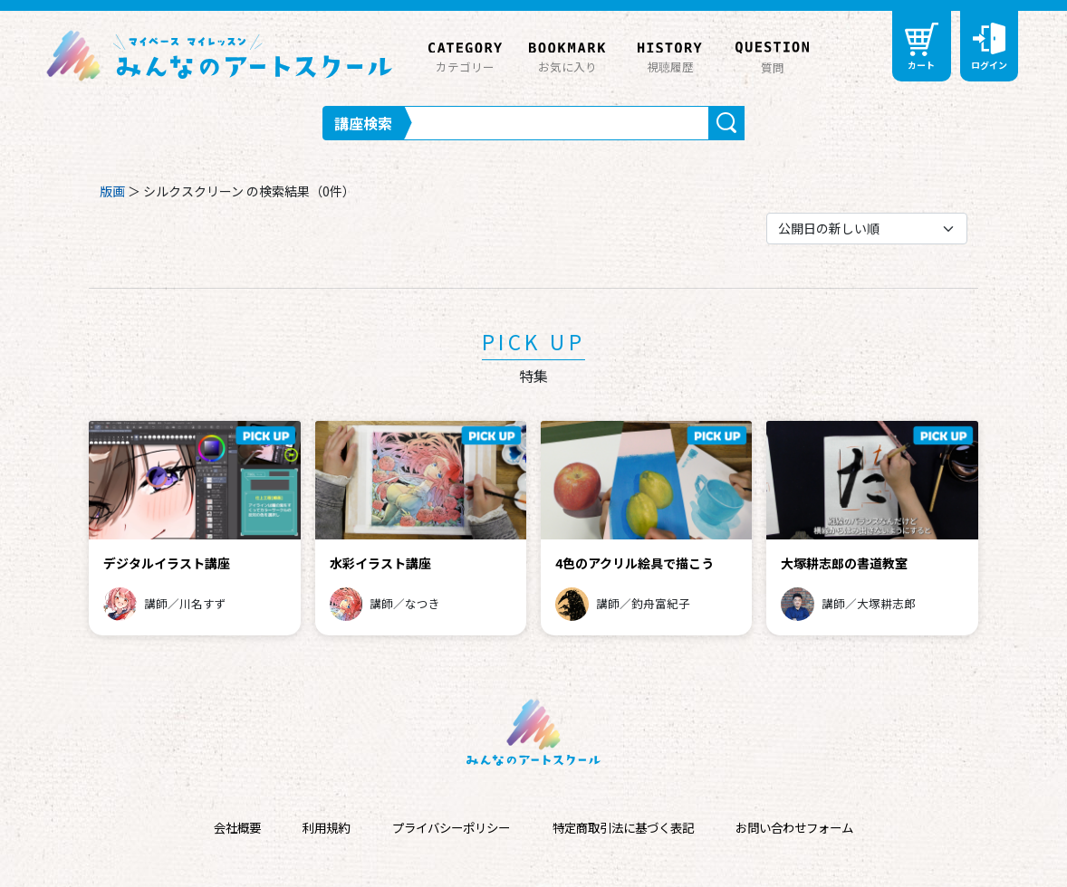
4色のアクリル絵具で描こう (634, 563)
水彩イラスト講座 (380, 563)
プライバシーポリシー (451, 828)
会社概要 (237, 828)
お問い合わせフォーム (794, 828)
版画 (112, 191)
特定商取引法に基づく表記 (623, 828)
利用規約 (326, 828)
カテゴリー (465, 54)
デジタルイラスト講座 (166, 563)
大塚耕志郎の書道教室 (844, 563)
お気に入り (567, 54)
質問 (772, 55)
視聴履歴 (670, 54)
